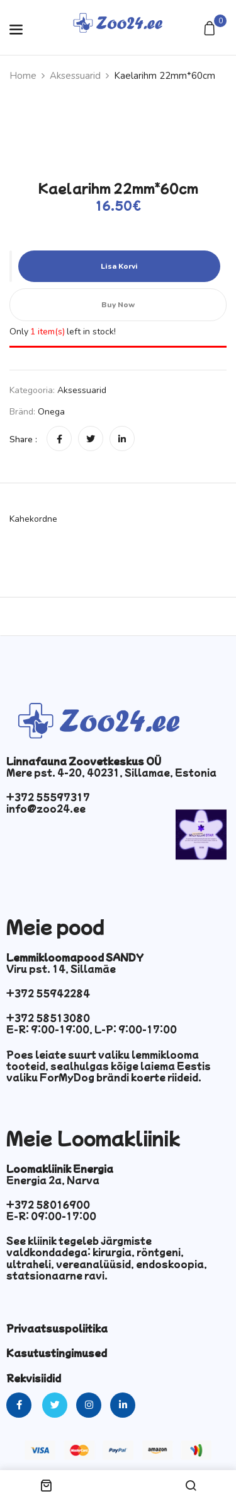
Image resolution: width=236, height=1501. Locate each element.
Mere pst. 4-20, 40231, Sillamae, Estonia (111, 772)
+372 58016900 (48, 1204)
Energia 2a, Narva (52, 1180)
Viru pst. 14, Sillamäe (61, 968)
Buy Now (118, 305)
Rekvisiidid (33, 1378)
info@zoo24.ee (46, 808)
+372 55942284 (48, 993)
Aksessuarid (75, 75)
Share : (23, 439)
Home (23, 75)
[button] (211, 29)
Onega (51, 412)
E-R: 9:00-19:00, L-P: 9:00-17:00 (91, 1029)
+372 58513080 (48, 1017)
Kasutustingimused (56, 1352)
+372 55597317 (48, 797)
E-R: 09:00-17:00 (51, 1216)
